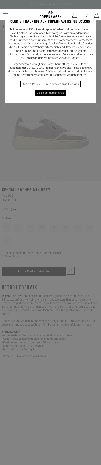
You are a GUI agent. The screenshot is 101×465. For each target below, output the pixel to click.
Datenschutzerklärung (59, 50)
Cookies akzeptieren (50, 92)
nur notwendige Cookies (62, 84)
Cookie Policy (31, 84)
